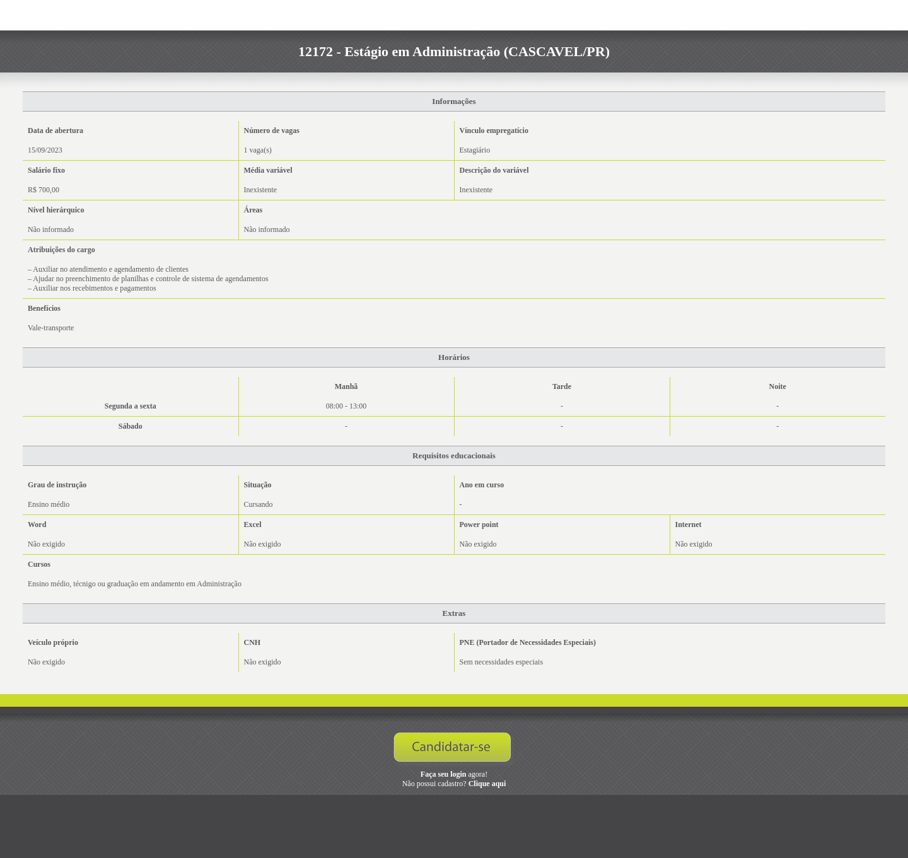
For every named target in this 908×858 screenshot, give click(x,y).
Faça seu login (444, 774)
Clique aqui (487, 783)
